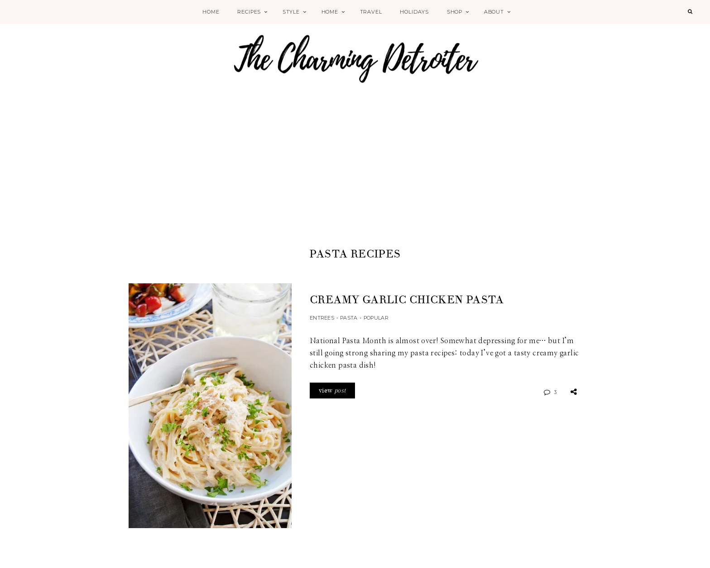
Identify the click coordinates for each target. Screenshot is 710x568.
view (332, 390)
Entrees (322, 318)
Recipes (249, 12)
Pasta (348, 318)
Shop (454, 12)
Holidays (414, 12)
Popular (376, 318)
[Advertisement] (355, 177)
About (494, 12)
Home (210, 12)
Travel (371, 12)
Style (291, 12)
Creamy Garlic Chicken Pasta (407, 300)
